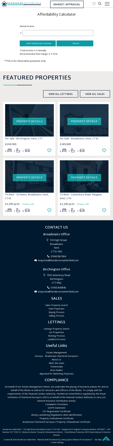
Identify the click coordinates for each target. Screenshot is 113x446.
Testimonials (56, 366)
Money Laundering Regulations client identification (56, 414)
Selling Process (56, 315)
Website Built (42, 439)
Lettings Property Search (56, 328)
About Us (56, 359)
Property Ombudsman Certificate (57, 418)
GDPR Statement (56, 407)
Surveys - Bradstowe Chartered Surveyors (56, 355)
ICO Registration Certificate (57, 411)
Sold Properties (56, 308)
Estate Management (56, 352)
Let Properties (56, 332)
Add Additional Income (38, 43)
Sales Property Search (56, 305)
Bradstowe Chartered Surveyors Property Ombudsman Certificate (56, 421)
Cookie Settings (57, 442)
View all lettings (61, 94)
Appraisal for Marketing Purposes (57, 373)
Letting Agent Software (70, 439)
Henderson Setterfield (26, 439)
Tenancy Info (28, 204)
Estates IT (88, 439)
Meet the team (56, 363)
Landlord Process (56, 339)
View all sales (95, 94)
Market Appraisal (66, 4)
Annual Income (27, 26)
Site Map (98, 439)
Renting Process (56, 335)
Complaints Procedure (56, 404)
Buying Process (56, 312)
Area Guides (56, 370)
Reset (76, 43)
